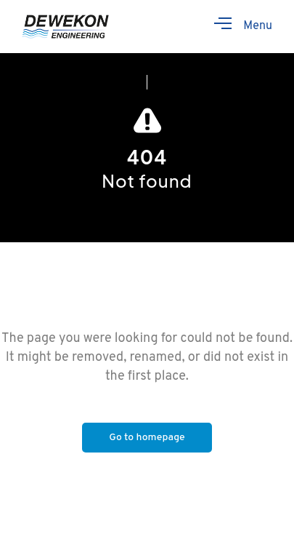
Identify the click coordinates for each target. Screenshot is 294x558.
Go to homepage (146, 437)
